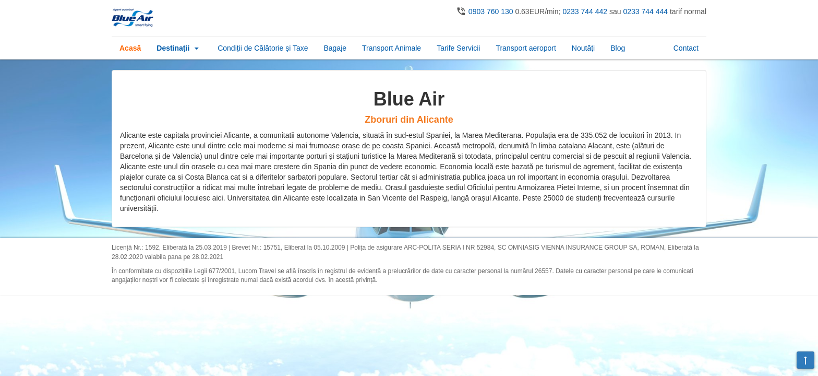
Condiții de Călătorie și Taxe (263, 48)
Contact (686, 48)
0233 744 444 (645, 11)
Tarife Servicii (458, 48)
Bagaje (334, 48)
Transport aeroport (526, 48)
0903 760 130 (490, 11)
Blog (617, 48)
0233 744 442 (584, 11)
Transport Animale (391, 48)
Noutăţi (583, 48)
